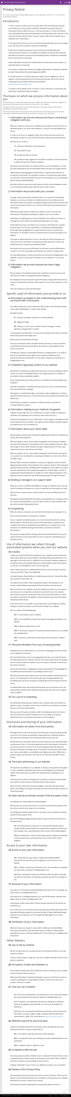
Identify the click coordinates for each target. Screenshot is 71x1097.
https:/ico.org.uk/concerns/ (53, 1016)
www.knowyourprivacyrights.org (19, 84)
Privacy (50, 1095)
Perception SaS (64, 1095)
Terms (56, 1095)
